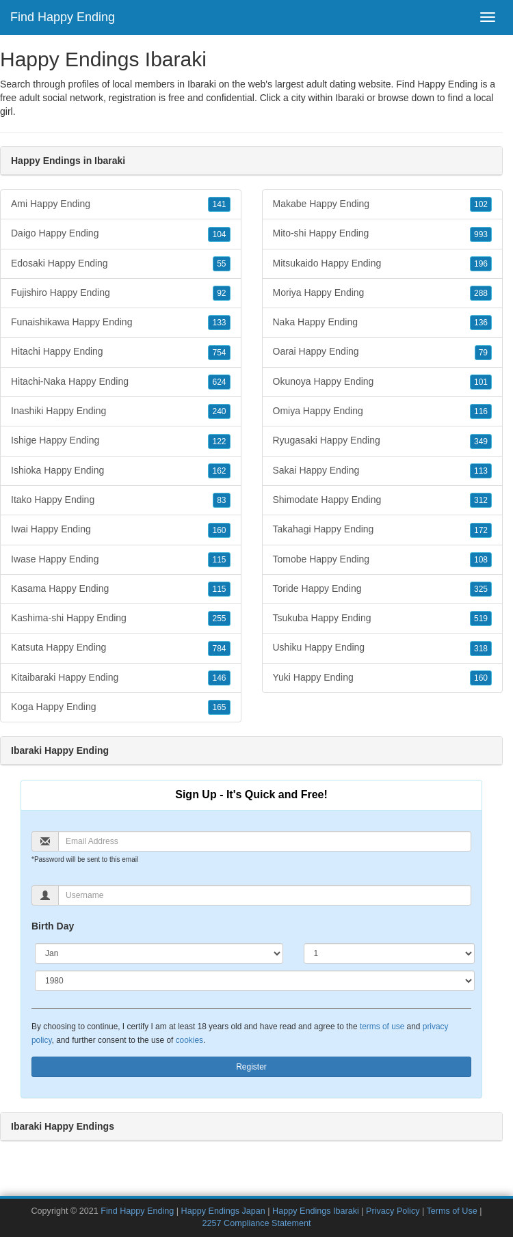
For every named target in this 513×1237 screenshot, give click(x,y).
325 (481, 589)
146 (219, 678)
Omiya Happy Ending (382, 411)
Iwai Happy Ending (121, 529)
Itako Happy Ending (121, 500)
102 (481, 204)
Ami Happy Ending (121, 204)
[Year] (255, 980)
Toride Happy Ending (382, 589)
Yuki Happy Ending (382, 677)
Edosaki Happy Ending (121, 263)
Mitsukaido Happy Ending (382, 263)
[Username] (264, 895)
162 (219, 471)
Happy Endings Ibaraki (315, 1211)
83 (221, 500)
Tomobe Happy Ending (382, 559)
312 (481, 500)
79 (483, 352)
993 (481, 234)
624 (219, 382)
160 (219, 530)
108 (481, 560)
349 (481, 441)
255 (219, 618)
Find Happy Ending (62, 17)
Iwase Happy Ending (121, 559)
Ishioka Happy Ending (121, 470)
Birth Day (52, 926)
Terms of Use (452, 1211)
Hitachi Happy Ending (121, 351)
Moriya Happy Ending (382, 293)
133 (219, 322)
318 (481, 648)
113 (481, 471)
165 (219, 707)
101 (481, 382)
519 (481, 618)
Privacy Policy (392, 1211)
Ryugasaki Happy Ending (382, 440)
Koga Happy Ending (121, 707)
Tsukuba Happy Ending (382, 618)
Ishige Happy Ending (121, 440)
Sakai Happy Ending (382, 470)
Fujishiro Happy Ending (121, 293)
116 (481, 411)
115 (219, 560)
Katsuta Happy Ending (121, 647)
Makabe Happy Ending (382, 204)
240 (219, 411)
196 (481, 264)
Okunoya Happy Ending (382, 382)
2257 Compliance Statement (256, 1223)
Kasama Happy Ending (121, 589)
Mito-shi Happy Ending (382, 233)
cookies (189, 1040)
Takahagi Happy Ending (382, 529)
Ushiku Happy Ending (382, 647)
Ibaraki (349, 97)
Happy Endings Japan (223, 1211)
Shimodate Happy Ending (382, 500)
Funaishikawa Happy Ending (121, 322)
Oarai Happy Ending (382, 351)
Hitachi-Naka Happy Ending (121, 382)
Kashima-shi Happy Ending (121, 618)
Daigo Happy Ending (121, 233)
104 (219, 234)
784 (219, 648)
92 (221, 293)
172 (481, 530)
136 (481, 322)
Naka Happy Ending (382, 322)
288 (481, 293)
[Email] (264, 841)
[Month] (159, 953)
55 (221, 264)
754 (219, 352)
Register (251, 1067)
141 (219, 204)
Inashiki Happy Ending (121, 411)
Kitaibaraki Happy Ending (121, 677)
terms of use (382, 1026)
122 (219, 441)
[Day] (389, 953)
